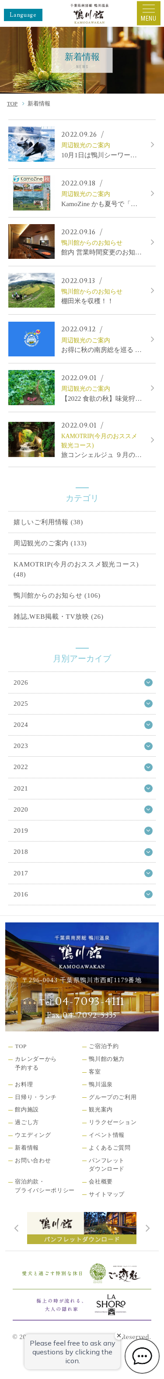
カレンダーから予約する (36, 1063)
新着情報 (27, 1147)
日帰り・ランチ (36, 1097)
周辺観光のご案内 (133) (50, 543)
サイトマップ (107, 1194)
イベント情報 (107, 1135)
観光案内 (101, 1109)
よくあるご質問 (110, 1147)
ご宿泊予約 (104, 1046)
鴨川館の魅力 (107, 1059)
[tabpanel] (82, 1228)
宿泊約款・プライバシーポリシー (45, 1186)
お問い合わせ (33, 1160)
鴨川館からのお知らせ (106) (57, 595)
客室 (95, 1071)
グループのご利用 (112, 1097)
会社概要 (101, 1181)
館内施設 (27, 1109)
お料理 (24, 1084)
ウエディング (33, 1135)
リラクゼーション (112, 1122)
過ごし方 (27, 1122)
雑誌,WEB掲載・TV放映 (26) (59, 616)
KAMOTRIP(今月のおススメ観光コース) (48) (76, 569)
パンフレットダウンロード (107, 1164)
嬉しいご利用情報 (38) (48, 522)
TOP (12, 103)
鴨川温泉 (101, 1084)
